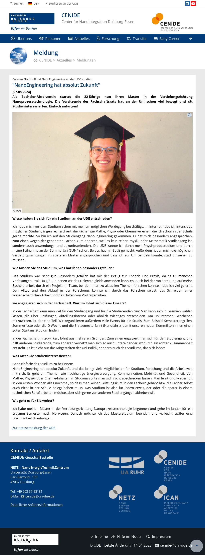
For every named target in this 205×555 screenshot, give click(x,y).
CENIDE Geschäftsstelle (31, 457)
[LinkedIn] (187, 3)
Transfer (136, 38)
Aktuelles (78, 38)
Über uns (21, 38)
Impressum (158, 536)
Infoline (99, 536)
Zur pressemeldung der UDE (33, 428)
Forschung (108, 38)
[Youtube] (193, 3)
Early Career (166, 38)
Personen (50, 38)
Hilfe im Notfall (127, 536)
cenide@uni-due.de (39, 496)
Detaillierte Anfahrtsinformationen (36, 504)
